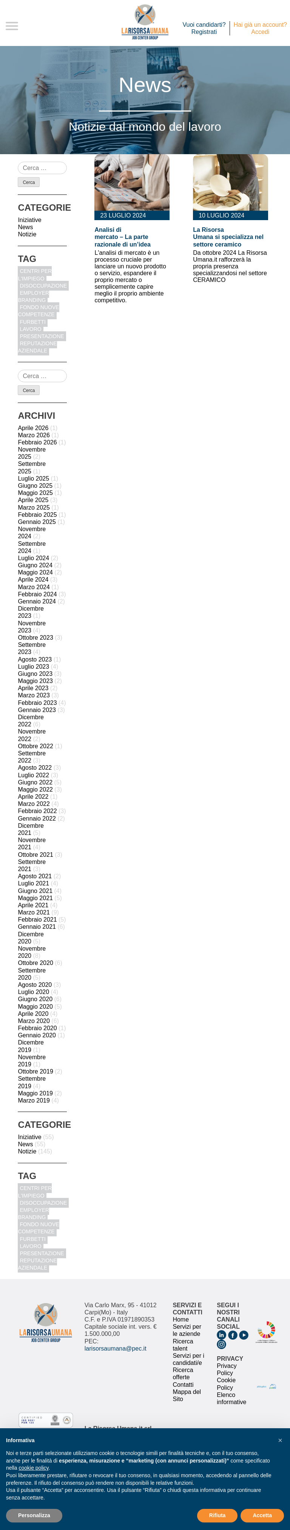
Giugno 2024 (35, 565)
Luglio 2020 (33, 992)
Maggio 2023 (35, 681)
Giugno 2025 (35, 485)
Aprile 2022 (33, 796)
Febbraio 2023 (37, 703)
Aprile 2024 (33, 579)
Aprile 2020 (33, 1014)
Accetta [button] (262, 1515)
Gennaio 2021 (37, 927)
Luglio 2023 (33, 666)
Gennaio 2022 (37, 818)
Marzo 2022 (34, 804)
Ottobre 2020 (35, 963)
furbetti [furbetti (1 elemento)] (32, 322)
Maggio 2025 (35, 493)
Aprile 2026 (33, 428)
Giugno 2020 (35, 999)
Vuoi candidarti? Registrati (203, 28)
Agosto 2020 (35, 985)
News (25, 227)
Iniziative (29, 220)
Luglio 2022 (33, 775)
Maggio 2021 (35, 898)
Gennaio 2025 (37, 522)
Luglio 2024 (33, 558)
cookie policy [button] (33, 1468)
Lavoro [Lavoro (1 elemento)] (30, 329)
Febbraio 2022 (37, 811)
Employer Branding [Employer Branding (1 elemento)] (33, 296)
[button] (280, 1440)
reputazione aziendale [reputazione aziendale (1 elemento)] (37, 347)
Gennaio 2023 (37, 710)
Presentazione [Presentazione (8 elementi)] (42, 336)
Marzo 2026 (34, 435)
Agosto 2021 (35, 876)
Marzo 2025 (34, 507)
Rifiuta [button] (217, 1515)
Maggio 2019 (35, 1093)
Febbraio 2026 (37, 442)
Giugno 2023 (35, 674)
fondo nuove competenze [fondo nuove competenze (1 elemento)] (38, 310)
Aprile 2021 (33, 905)
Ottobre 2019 (35, 1071)
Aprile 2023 (33, 688)
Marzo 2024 (34, 587)
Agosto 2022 (35, 767)
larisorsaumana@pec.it (116, 1348)
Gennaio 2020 (37, 1035)
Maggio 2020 (35, 1006)
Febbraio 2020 (37, 1028)
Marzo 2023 (34, 695)
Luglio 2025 (33, 478)
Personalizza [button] (34, 1515)
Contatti (183, 1384)
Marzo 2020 (34, 1021)
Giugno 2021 (35, 891)
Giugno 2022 (35, 782)
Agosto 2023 (35, 659)
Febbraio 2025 (37, 515)
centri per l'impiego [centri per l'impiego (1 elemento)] (35, 274)
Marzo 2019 (34, 1100)
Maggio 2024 (35, 572)
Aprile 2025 (33, 500)
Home (181, 1319)
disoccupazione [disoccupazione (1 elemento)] (43, 286)
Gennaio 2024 (37, 601)
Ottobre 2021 (35, 855)
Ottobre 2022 (35, 746)
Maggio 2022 (35, 789)
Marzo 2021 (34, 912)
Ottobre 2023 (35, 637)
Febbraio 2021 (37, 919)
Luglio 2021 (33, 883)
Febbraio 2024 (37, 594)
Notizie (27, 234)
